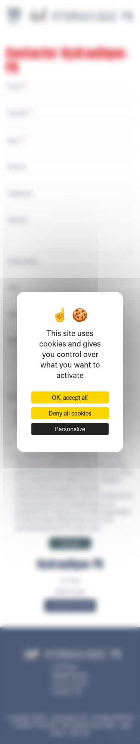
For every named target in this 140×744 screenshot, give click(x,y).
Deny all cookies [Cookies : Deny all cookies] (70, 413)
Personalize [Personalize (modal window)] (70, 429)
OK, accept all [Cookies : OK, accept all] (70, 397)
